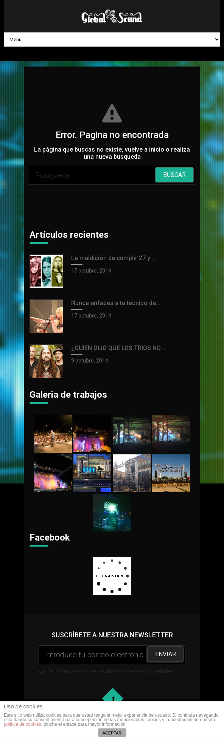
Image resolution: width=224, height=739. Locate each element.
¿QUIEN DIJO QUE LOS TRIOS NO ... (119, 348)
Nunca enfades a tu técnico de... (115, 303)
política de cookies (22, 724)
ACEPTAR (111, 733)
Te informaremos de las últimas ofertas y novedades (112, 659)
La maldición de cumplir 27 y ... (113, 258)
